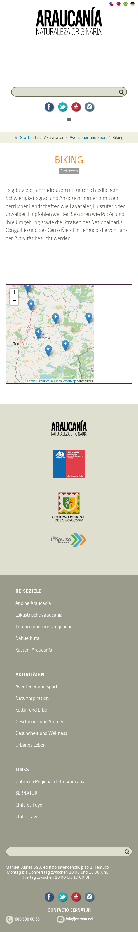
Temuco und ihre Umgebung (43, 626)
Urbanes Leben (30, 745)
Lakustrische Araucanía (38, 615)
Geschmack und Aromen (39, 721)
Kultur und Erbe (31, 710)
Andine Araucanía (33, 603)
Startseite (29, 137)
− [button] (14, 301)
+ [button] (14, 293)
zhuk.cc (44, 381)
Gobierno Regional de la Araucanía (50, 781)
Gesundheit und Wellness (41, 733)
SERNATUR (26, 793)
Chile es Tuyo (28, 805)
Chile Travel (27, 816)
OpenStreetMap (65, 381)
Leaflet (31, 381)
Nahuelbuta (27, 638)
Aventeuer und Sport (88, 137)
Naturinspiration (32, 698)
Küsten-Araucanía (33, 650)
